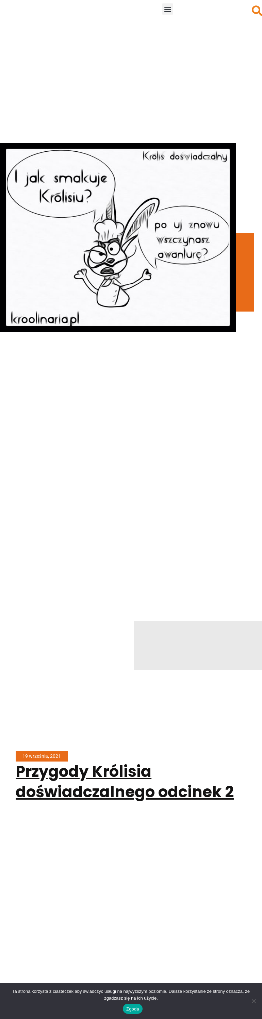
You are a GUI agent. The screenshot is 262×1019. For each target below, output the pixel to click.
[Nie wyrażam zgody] (253, 1001)
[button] (167, 9)
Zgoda (132, 1009)
